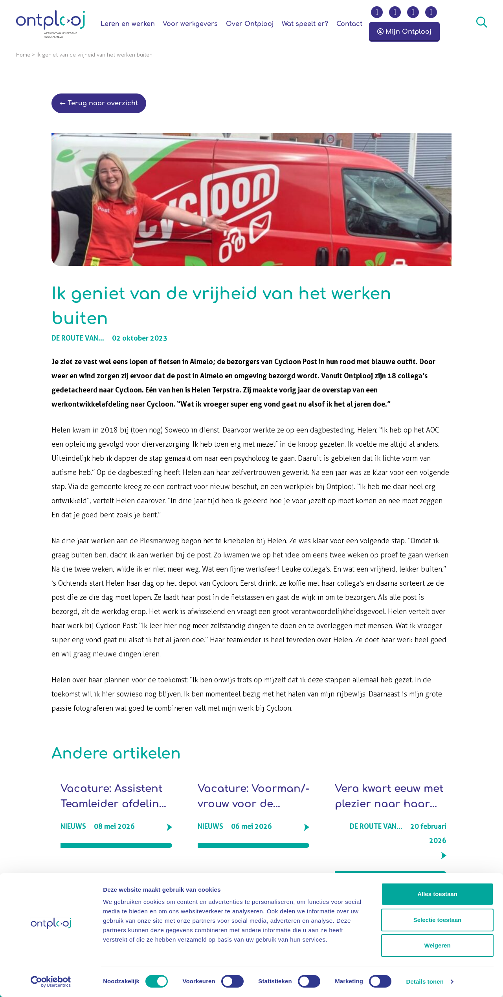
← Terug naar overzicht (99, 103)
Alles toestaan (437, 894)
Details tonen (424, 981)
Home (23, 54)
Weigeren (437, 945)
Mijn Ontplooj (404, 31)
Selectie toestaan (437, 919)
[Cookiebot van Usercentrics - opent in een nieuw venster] (51, 982)
